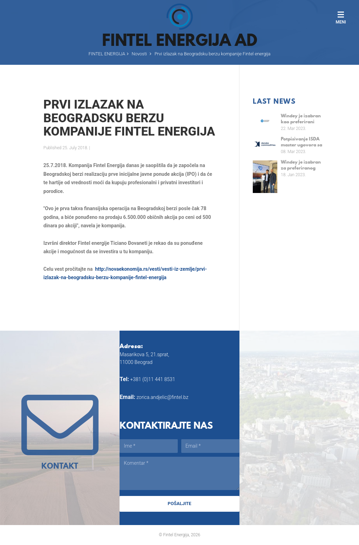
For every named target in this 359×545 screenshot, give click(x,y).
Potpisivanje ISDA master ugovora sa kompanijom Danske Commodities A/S (301, 141)
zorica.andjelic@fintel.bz (162, 397)
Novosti (139, 53)
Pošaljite (179, 503)
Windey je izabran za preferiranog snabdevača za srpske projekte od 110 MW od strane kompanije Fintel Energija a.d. (301, 165)
